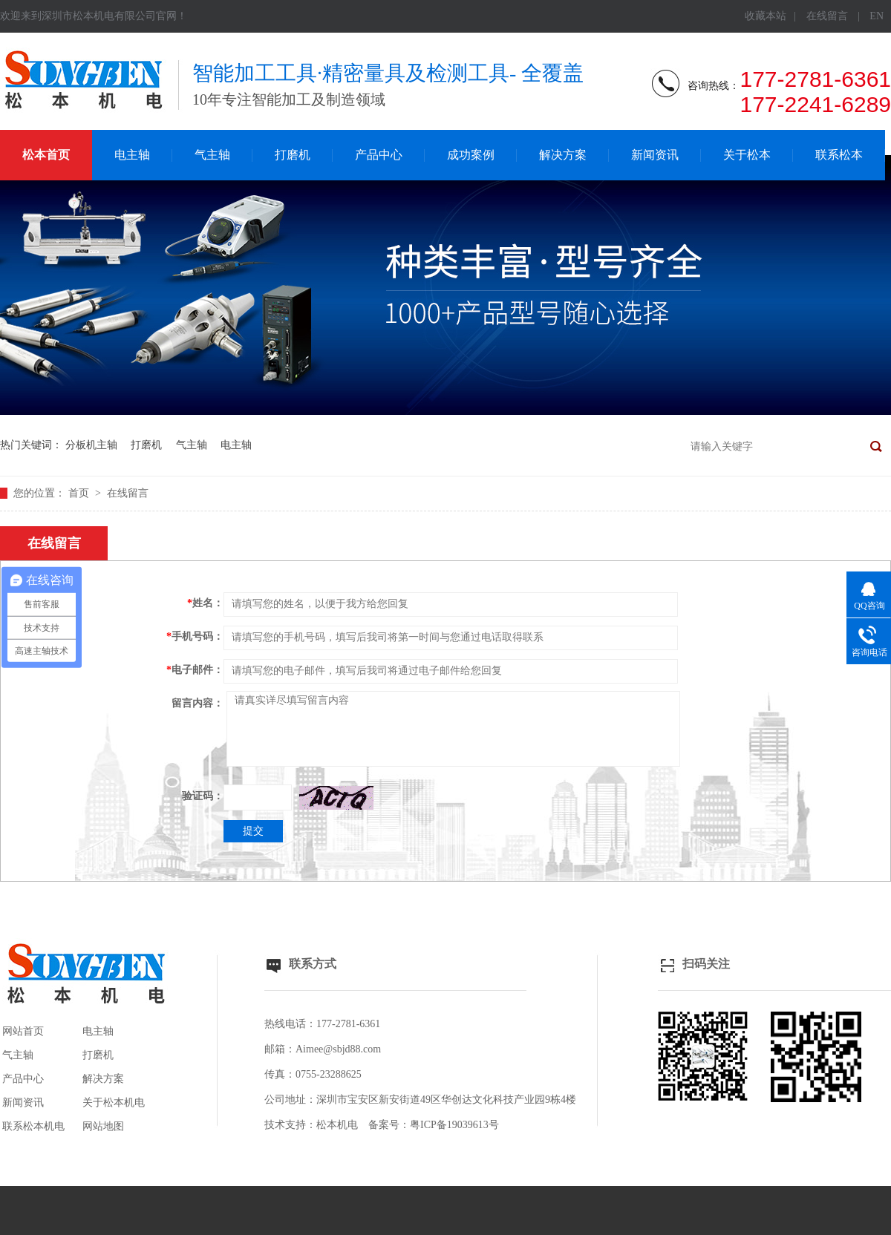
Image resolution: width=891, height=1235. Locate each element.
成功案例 (471, 154)
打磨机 (292, 154)
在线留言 (827, 16)
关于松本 (747, 154)
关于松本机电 (113, 1102)
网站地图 (103, 1126)
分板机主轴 (91, 445)
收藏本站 (765, 16)
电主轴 (132, 154)
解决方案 (563, 154)
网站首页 (23, 1031)
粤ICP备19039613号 (454, 1124)
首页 (80, 493)
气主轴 (212, 154)
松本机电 (337, 1124)
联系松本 (839, 154)
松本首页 (46, 154)
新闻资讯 (655, 154)
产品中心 (378, 154)
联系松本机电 (33, 1126)
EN (876, 16)
